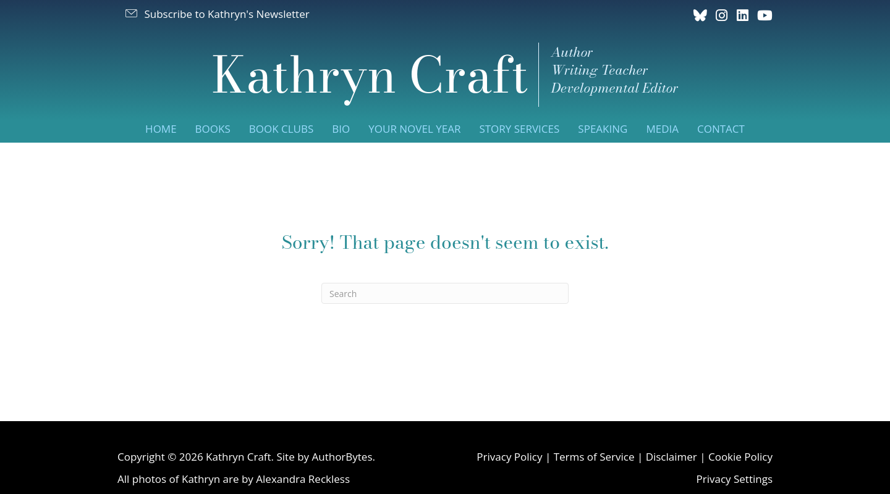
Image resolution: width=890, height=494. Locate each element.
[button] (216, 13)
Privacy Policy (509, 457)
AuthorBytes (342, 457)
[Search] (445, 293)
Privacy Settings (734, 479)
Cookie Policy (740, 457)
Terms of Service (594, 457)
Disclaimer (671, 457)
